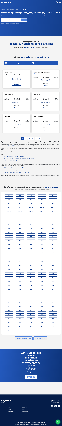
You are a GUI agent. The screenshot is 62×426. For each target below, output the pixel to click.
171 (20, 285)
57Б (9, 232)
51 (42, 318)
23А (20, 289)
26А (9, 257)
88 (42, 314)
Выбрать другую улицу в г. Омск (24, 338)
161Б (20, 203)
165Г (53, 302)
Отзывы (9, 409)
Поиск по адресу (11, 405)
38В (31, 257)
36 (20, 294)
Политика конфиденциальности (38, 422)
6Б (20, 220)
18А (31, 285)
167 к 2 (31, 207)
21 (31, 240)
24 (31, 232)
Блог (8, 412)
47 (53, 281)
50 (53, 318)
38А (9, 314)
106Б (9, 298)
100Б (42, 232)
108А (53, 244)
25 (53, 199)
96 (53, 314)
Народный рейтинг (26, 405)
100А (20, 306)
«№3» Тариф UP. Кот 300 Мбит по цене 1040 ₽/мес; (16, 161)
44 (53, 240)
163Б (9, 322)
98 (9, 244)
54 (53, 232)
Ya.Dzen (59, 406)
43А (9, 281)
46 (9, 199)
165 (20, 281)
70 (53, 289)
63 (42, 244)
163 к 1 (53, 207)
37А (42, 289)
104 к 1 (31, 216)
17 (20, 236)
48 (31, 261)
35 (31, 224)
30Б (42, 310)
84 (42, 203)
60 (9, 228)
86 (53, 306)
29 (31, 294)
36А (31, 269)
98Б (31, 310)
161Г (20, 253)
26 (9, 253)
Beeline (9, 146)
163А (31, 277)
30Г (42, 273)
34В (31, 236)
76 (9, 326)
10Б (20, 248)
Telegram (55, 406)
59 (42, 269)
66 (53, 220)
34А (9, 310)
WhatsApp (52, 406)
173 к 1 (9, 211)
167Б (9, 203)
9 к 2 (53, 326)
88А (53, 224)
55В (31, 289)
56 (42, 199)
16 (31, 228)
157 (42, 240)
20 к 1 (20, 326)
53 (31, 265)
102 (53, 273)
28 (31, 195)
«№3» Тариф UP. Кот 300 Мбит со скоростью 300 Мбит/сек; (17, 172)
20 (20, 224)
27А (42, 298)
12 (20, 322)
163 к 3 (20, 211)
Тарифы (9, 407)
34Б (53, 310)
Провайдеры (24, 407)
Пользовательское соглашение (23, 422)
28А (42, 253)
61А (20, 318)
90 (20, 314)
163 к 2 (53, 216)
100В (53, 228)
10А (53, 261)
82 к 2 (9, 216)
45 (31, 302)
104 (9, 269)
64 (53, 298)
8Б (31, 306)
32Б (53, 265)
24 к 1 (42, 326)
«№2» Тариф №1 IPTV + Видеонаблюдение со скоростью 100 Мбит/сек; (20, 170)
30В (20, 240)
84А (42, 302)
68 (42, 306)
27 (9, 306)
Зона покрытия (25, 411)
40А (42, 257)
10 (42, 281)
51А (53, 285)
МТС (13, 146)
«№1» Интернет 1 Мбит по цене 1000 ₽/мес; (14, 156)
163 (42, 285)
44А (42, 248)
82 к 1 (53, 211)
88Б (31, 318)
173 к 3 (42, 207)
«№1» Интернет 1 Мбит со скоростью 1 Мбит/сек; (15, 167)
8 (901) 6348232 (56, 400)
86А (20, 302)
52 (9, 240)
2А (9, 220)
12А (53, 253)
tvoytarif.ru (6, 2)
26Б (31, 273)
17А (42, 224)
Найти (23, 20)
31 (42, 220)
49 (20, 195)
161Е (53, 269)
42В (20, 244)
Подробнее (16, 84)
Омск (3, 3)
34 (9, 277)
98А (20, 310)
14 (53, 294)
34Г (20, 265)
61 (20, 257)
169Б (42, 236)
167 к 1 (42, 211)
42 (53, 257)
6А (9, 261)
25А (31, 244)
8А (53, 248)
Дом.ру (16, 146)
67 (53, 277)
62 (53, 195)
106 (53, 322)
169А (42, 277)
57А (9, 289)
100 (42, 261)
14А (31, 322)
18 (42, 322)
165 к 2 (20, 216)
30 (20, 228)
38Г (31, 314)
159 (31, 248)
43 (20, 277)
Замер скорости (11, 411)
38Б (53, 203)
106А (42, 228)
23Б (9, 248)
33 (9, 236)
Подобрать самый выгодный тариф (31, 377)
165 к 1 (42, 216)
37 (9, 302)
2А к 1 (9, 195)
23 (42, 265)
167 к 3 (31, 211)
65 (9, 318)
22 (31, 281)
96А (20, 298)
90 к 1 (9, 331)
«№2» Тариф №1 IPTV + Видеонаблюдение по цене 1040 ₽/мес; (19, 158)
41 (31, 220)
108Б (42, 294)
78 (31, 203)
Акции (23, 409)
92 (31, 199)
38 (20, 273)
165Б (20, 261)
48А (9, 224)
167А (20, 269)
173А (9, 273)
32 (31, 326)
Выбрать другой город (40, 338)
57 (53, 236)
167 (31, 298)
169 (9, 294)
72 (9, 285)
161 (20, 199)
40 (20, 232)
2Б (9, 207)
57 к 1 (20, 207)
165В (9, 265)
